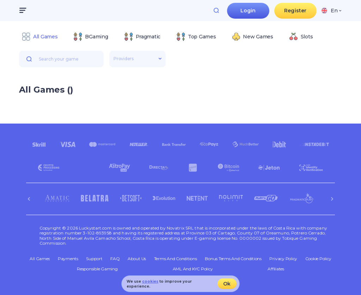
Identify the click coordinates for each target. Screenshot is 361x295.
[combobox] (331, 10)
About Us (137, 258)
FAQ (115, 258)
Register (295, 10)
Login (248, 10)
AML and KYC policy (193, 268)
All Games (40, 258)
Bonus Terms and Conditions (233, 258)
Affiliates (276, 268)
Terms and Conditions (175, 258)
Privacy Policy (283, 258)
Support (94, 258)
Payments (68, 258)
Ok (227, 284)
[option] (39, 37)
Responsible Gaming (97, 268)
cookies (150, 281)
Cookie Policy (318, 258)
